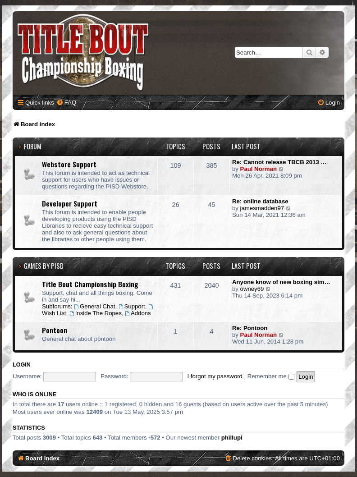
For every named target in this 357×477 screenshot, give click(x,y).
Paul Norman (258, 168)
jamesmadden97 (262, 208)
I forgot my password (215, 376)
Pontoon (54, 330)
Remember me (270, 376)
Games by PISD (44, 266)
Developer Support (69, 203)
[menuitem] (66, 102)
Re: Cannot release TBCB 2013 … (279, 162)
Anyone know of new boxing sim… (281, 282)
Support (132, 306)
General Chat (94, 306)
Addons (138, 313)
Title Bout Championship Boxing (90, 284)
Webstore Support (69, 164)
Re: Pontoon (249, 328)
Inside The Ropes (95, 313)
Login (22, 365)
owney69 (252, 288)
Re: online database (260, 201)
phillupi (232, 437)
